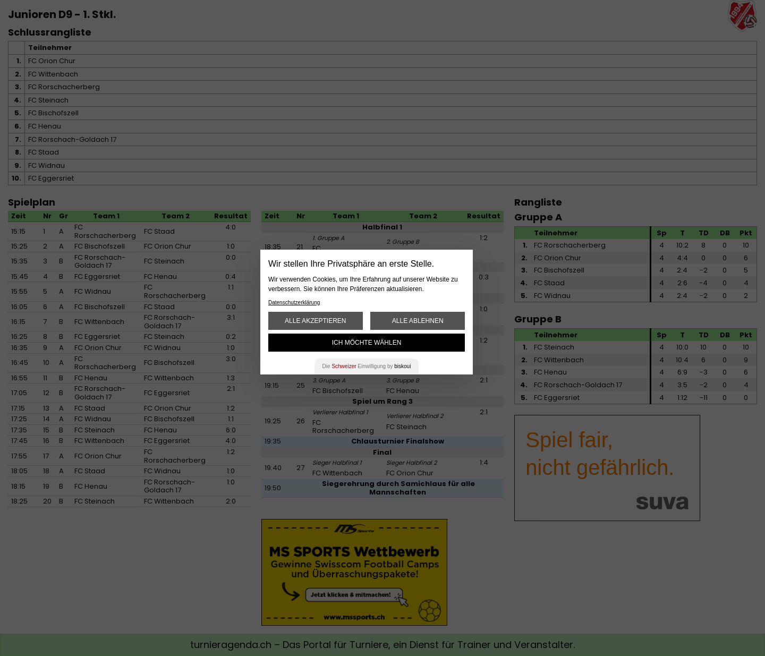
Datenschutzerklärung (294, 302)
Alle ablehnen (418, 321)
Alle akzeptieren (315, 321)
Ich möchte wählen (367, 342)
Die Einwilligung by (366, 366)
